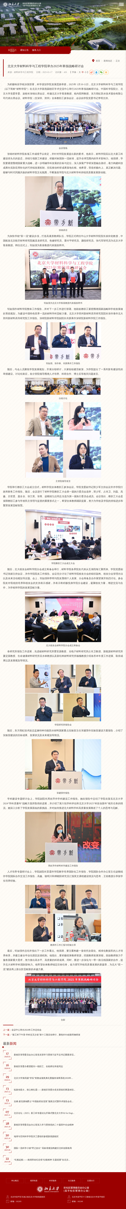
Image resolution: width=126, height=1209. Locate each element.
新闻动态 (12, 50)
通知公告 (24, 50)
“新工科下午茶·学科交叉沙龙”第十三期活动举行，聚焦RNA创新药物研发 (41, 1035)
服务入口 (36, 50)
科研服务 (53, 1181)
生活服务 (71, 1181)
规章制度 (33, 1181)
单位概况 (15, 1181)
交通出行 (90, 1181)
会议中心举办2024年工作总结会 (22, 1030)
